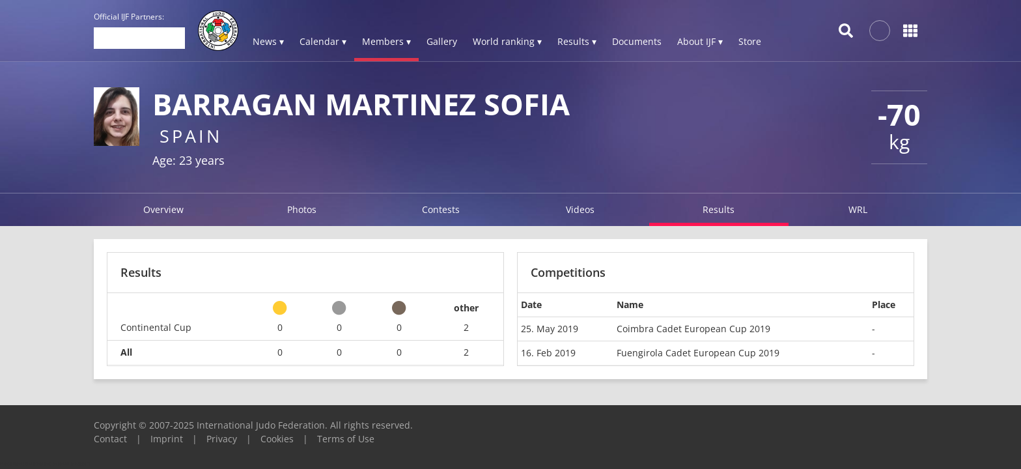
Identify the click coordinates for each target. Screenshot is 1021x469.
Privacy (221, 439)
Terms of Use (345, 439)
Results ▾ (576, 41)
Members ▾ (386, 41)
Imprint (166, 439)
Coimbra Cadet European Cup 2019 (693, 328)
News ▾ (268, 41)
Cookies (277, 439)
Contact (110, 439)
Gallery (442, 41)
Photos (301, 209)
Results (718, 209)
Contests (441, 209)
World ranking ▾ (507, 41)
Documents (637, 41)
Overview (163, 209)
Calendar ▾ (323, 41)
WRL (857, 209)
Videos (580, 209)
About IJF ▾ (700, 41)
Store (749, 41)
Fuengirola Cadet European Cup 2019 (698, 353)
